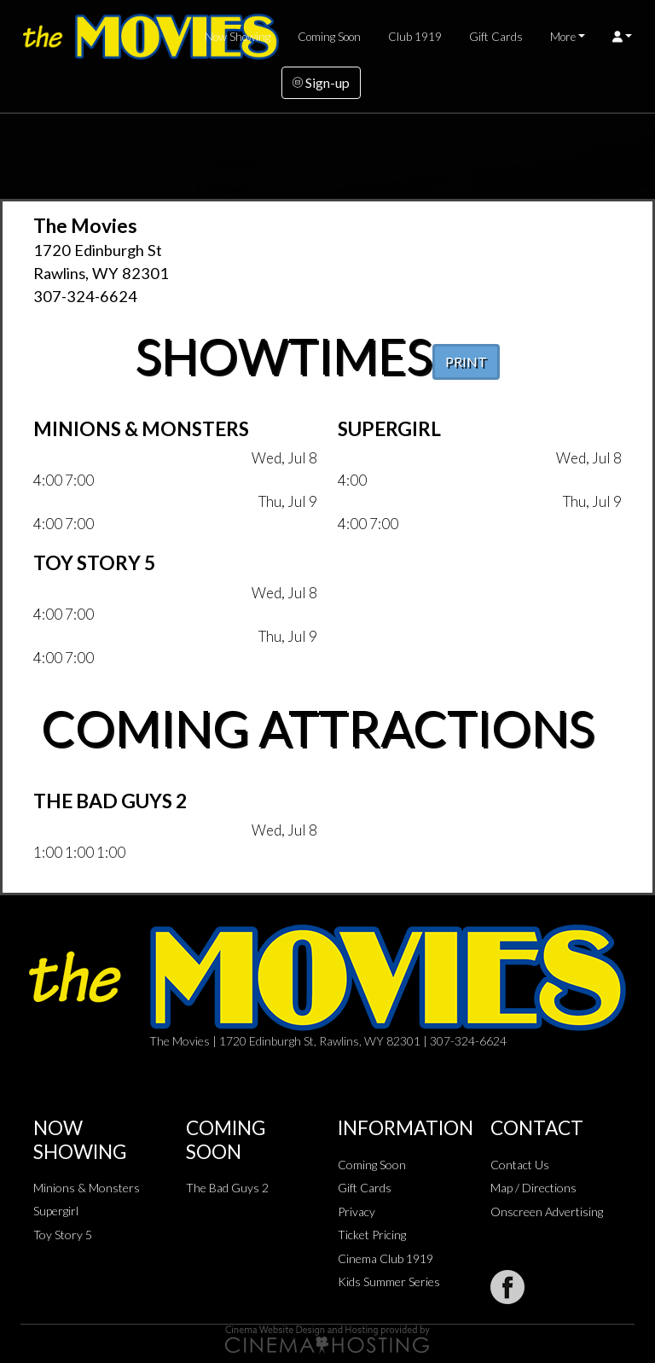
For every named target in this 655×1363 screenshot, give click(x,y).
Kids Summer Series (389, 1281)
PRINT (466, 361)
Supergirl (55, 1210)
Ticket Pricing (372, 1234)
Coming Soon (329, 37)
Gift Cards (496, 37)
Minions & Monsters (86, 1187)
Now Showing (237, 37)
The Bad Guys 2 (227, 1187)
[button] (622, 36)
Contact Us (519, 1164)
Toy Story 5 (62, 1234)
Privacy (356, 1211)
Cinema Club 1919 (385, 1258)
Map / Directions (533, 1187)
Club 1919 (415, 37)
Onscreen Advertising (546, 1211)
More (563, 37)
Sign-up (321, 82)
